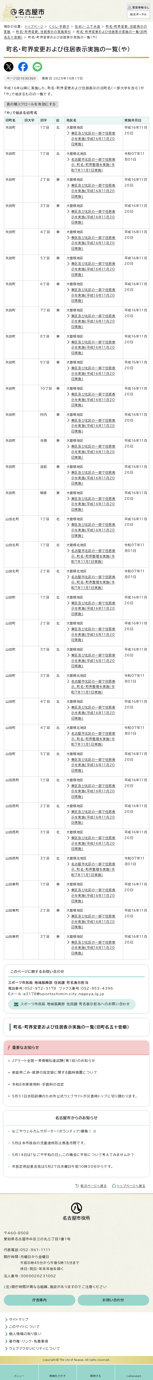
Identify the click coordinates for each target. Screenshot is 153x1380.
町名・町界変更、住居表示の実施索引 (43, 31)
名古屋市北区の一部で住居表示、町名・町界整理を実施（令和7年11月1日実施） (93, 165)
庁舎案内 (39, 1300)
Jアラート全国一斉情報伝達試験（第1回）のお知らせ (53, 1060)
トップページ (34, 26)
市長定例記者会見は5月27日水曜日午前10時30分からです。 (62, 1166)
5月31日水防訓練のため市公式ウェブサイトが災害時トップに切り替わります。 (74, 1096)
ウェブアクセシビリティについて (34, 1348)
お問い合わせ (113, 1300)
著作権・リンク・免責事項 (28, 1341)
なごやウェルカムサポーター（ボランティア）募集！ (54, 1131)
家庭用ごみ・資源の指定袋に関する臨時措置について (54, 1072)
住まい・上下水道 (87, 26)
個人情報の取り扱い (25, 1334)
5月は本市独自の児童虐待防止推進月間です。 (49, 1143)
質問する (95, 1376)
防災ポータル (138, 14)
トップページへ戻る (131, 1185)
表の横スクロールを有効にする (31, 104)
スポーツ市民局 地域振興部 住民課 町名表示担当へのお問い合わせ (75, 1004)
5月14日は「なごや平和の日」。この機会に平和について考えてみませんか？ (73, 1154)
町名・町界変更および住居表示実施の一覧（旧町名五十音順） (71, 1027)
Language (134, 1376)
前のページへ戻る (94, 1185)
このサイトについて (24, 1326)
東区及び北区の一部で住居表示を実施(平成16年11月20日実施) (93, 139)
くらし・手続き (59, 26)
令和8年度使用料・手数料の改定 (38, 1084)
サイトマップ (19, 1319)
